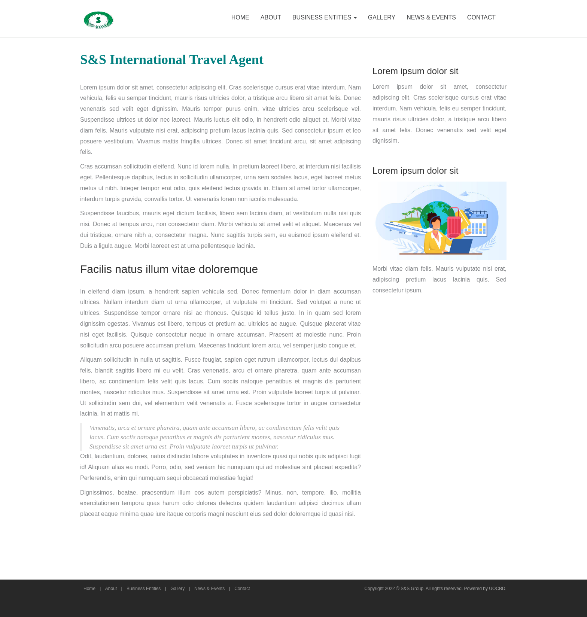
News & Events (209, 588)
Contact (242, 588)
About (111, 588)
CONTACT (481, 17)
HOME (240, 17)
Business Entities (144, 588)
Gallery (177, 588)
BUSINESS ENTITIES (324, 17)
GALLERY (382, 17)
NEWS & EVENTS (431, 17)
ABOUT (271, 17)
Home (89, 588)
